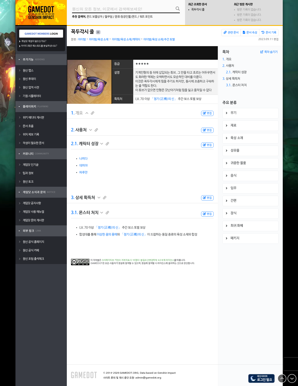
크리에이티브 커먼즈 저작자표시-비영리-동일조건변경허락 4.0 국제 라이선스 (138, 260)
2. (73, 130)
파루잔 (83, 172)
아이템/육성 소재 (98, 39)
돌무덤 (108, 16)
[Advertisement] (142, 53)
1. (73, 113)
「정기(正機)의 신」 (164, 99)
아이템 (82, 39)
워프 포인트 (146, 16)
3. (73, 198)
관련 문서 (231, 32)
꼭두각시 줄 (197, 9)
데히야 (83, 165)
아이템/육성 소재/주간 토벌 (159, 39)
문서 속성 (250, 32)
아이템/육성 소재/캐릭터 (126, 39)
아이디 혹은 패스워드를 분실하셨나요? (39, 46)
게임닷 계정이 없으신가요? (34, 41)
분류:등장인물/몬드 (126, 16)
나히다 (83, 158)
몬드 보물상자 (94, 16)
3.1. (74, 213)
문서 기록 (268, 32)
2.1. (74, 144)
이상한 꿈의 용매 (107, 234)
